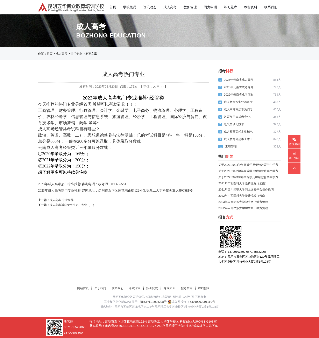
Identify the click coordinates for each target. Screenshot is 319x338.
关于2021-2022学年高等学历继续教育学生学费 (248, 171)
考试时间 (135, 288)
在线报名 (204, 288)
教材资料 (250, 7)
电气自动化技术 (234, 124)
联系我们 (270, 7)
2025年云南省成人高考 (238, 79)
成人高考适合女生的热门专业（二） (73, 205)
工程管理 (231, 146)
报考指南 (186, 288)
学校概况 (129, 7)
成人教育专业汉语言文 (238, 102)
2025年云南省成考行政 (238, 94)
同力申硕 (210, 7)
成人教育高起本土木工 (238, 139)
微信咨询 (294, 142)
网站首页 (83, 288)
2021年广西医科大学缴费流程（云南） (243, 183)
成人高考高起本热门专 (238, 109)
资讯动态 (149, 7)
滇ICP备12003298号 (153, 301)
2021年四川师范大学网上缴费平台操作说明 (246, 189)
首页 (112, 7)
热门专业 (76, 53)
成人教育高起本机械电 (238, 131)
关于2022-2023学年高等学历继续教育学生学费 (248, 177)
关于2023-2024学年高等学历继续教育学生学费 (248, 164)
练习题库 (230, 7)
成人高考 (170, 7)
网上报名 (294, 156)
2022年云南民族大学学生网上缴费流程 (243, 208)
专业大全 (169, 288)
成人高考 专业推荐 (61, 200)
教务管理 (190, 7)
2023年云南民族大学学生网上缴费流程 (243, 202)
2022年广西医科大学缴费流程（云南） (243, 195)
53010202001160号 (202, 301)
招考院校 (152, 288)
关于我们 (100, 288)
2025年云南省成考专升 (238, 87)
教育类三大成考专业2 (237, 116)
